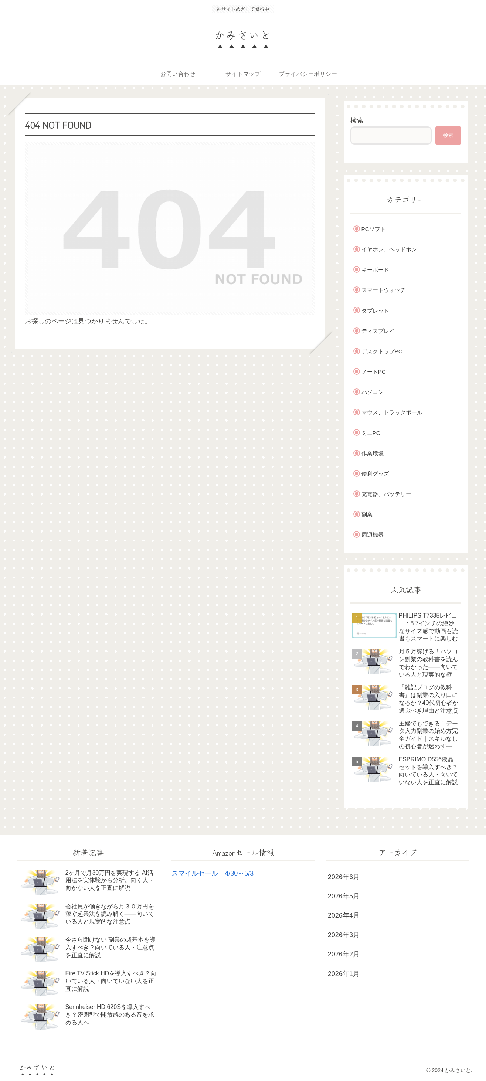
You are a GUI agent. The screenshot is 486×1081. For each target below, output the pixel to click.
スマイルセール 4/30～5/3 (212, 873)
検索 (357, 120)
